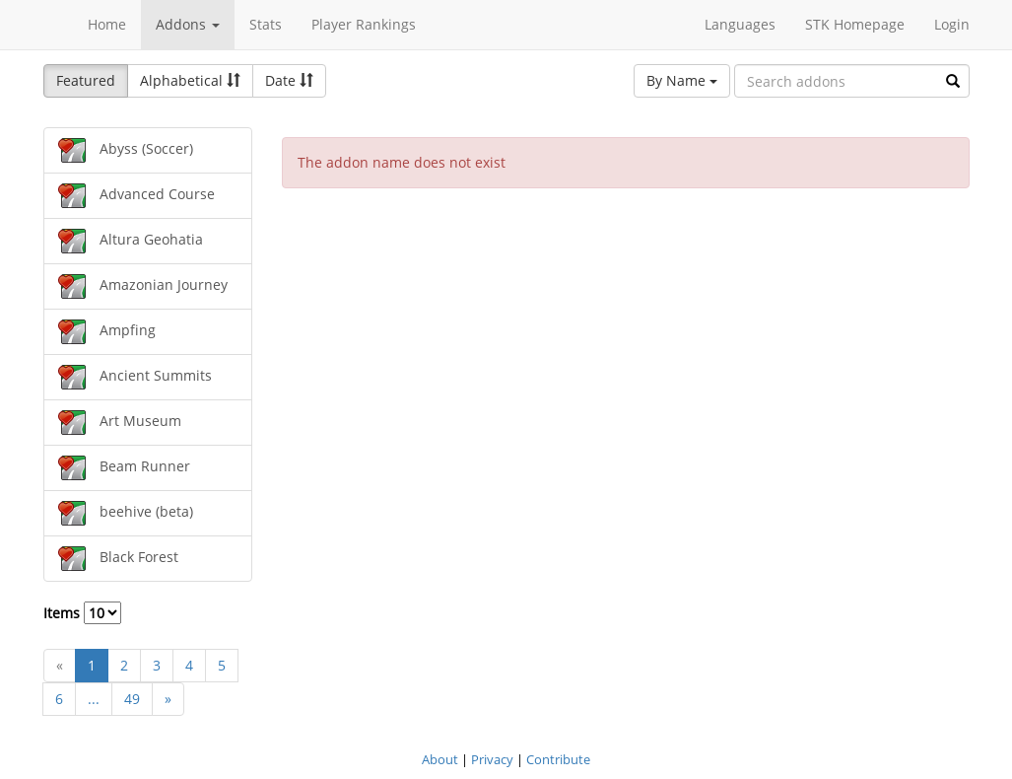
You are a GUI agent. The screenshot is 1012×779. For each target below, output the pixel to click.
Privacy (492, 759)
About (440, 759)
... (94, 698)
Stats (265, 24)
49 (132, 698)
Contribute (558, 759)
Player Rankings (363, 24)
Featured (85, 80)
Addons (188, 24)
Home (107, 24)
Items (82, 613)
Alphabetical (190, 80)
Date (289, 80)
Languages (740, 24)
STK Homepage (855, 24)
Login (952, 24)
